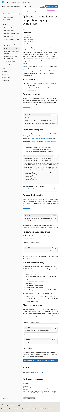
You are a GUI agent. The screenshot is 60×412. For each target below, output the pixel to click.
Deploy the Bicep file (29, 41)
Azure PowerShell (46, 88)
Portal (42, 6)
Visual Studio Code (31, 90)
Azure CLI (28, 88)
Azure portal (34, 274)
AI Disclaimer (4, 408)
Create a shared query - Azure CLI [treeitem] (11, 40)
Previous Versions (13, 408)
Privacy (33, 408)
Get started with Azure (51, 6)
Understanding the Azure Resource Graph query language (40, 360)
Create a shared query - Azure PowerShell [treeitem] (11, 45)
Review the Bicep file (29, 39)
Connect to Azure (28, 37)
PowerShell (36, 88)
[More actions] (57, 11)
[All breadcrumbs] (24, 11)
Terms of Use (4, 411)
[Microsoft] (3, 2)
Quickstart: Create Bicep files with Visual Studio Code (43, 191)
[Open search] (52, 2)
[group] (41, 120)
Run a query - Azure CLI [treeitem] (10, 30)
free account (53, 83)
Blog (21, 408)
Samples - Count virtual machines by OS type (42, 138)
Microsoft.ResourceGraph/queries (32, 189)
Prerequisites (27, 35)
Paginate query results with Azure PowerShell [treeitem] (10, 57)
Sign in (56, 2)
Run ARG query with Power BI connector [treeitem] (11, 65)
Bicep (24, 66)
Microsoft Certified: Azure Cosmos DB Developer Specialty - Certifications (37, 388)
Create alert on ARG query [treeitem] (10, 61)
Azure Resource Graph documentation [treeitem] (8, 18)
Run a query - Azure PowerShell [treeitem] (11, 33)
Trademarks (12, 411)
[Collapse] (19, 10)
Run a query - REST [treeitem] (9, 36)
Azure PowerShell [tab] (35, 109)
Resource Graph (31, 11)
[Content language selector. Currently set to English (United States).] (8, 405)
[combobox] (11, 14)
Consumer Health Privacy (44, 408)
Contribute (27, 408)
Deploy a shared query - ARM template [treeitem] (11, 52)
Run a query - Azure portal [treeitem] (10, 27)
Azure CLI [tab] (26, 109)
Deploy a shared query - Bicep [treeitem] (11, 48)
